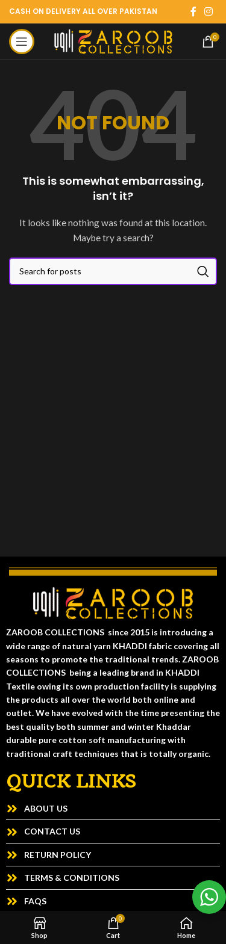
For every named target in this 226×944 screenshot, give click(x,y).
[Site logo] (113, 40)
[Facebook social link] (193, 11)
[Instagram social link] (209, 11)
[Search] (113, 271)
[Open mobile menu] (21, 41)
